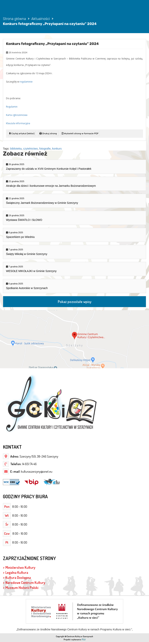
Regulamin (11, 106)
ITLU (84, 639)
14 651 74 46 (29, 464)
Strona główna (14, 19)
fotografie (45, 148)
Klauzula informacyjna (18, 123)
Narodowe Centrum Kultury (25, 582)
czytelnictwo (30, 148)
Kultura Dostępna (18, 577)
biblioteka (16, 148)
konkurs (57, 148)
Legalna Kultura (16, 572)
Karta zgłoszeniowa (16, 115)
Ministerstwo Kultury (20, 567)
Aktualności (40, 19)
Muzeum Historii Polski (21, 587)
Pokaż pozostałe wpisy (74, 301)
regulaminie (26, 81)
